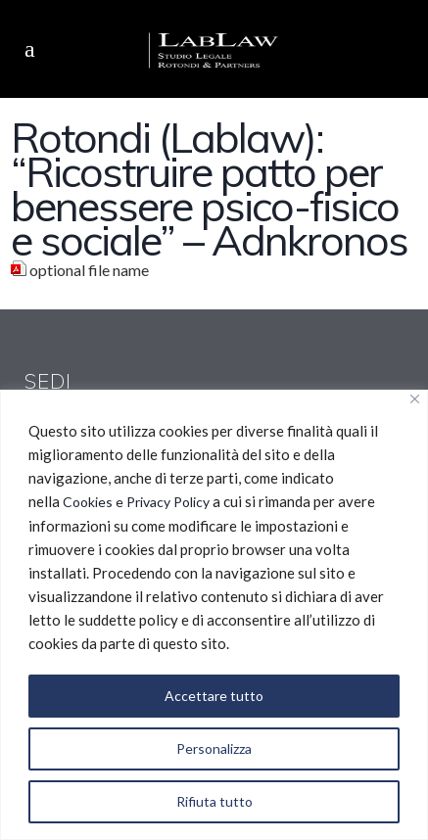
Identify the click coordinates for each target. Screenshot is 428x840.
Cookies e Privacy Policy (136, 501)
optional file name (89, 269)
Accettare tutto (214, 695)
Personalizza (214, 748)
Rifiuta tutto (214, 801)
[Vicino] (414, 399)
